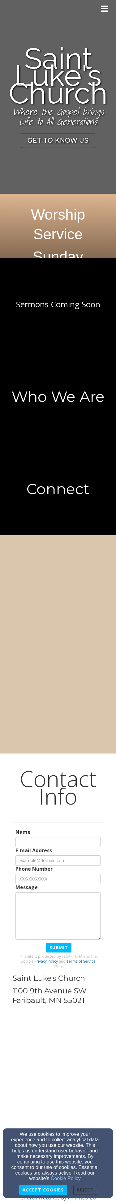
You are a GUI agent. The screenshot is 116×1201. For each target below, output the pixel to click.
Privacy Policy (46, 961)
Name (23, 832)
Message (26, 887)
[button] (58, 140)
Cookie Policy (66, 1178)
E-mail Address (33, 850)
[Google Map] (58, 1073)
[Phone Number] (58, 879)
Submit (58, 947)
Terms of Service (81, 961)
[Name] (58, 842)
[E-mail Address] (58, 860)
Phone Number (34, 869)
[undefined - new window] (58, 489)
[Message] (58, 916)
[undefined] (58, 304)
